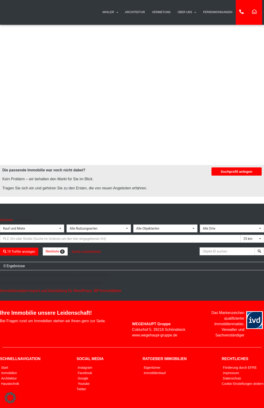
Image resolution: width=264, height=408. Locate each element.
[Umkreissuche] (120, 239)
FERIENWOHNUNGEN (217, 12)
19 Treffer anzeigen (19, 251)
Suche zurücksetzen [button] (86, 251)
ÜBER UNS (187, 12)
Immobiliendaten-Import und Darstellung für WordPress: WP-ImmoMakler (60, 291)
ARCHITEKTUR (135, 12)
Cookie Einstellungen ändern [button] (243, 384)
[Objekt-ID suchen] (228, 251)
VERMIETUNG (161, 12)
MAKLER (110, 12)
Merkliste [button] (55, 251)
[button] (10, 397)
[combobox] (32, 228)
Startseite (6, 220)
